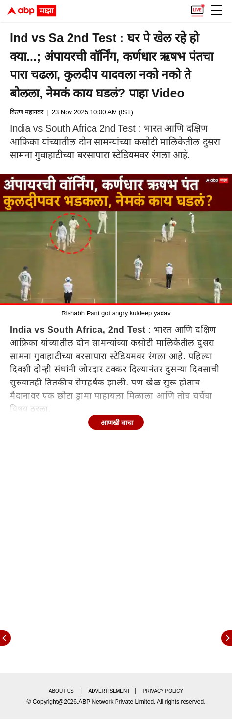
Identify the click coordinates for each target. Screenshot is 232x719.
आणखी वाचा (117, 423)
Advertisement (109, 691)
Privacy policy (163, 691)
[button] (216, 10)
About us (61, 691)
